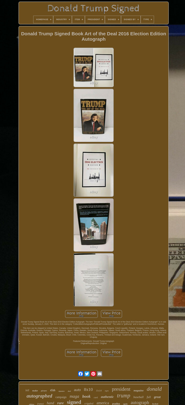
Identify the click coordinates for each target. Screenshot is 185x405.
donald (154, 389)
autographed (39, 396)
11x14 (99, 390)
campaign (61, 397)
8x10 (88, 389)
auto (77, 390)
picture (44, 390)
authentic (107, 397)
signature (61, 391)
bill (27, 390)
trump (123, 395)
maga (74, 396)
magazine (139, 390)
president (121, 389)
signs (107, 391)
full (149, 397)
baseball (138, 397)
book (86, 396)
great (157, 397)
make (35, 390)
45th (52, 390)
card (96, 397)
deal (69, 391)
